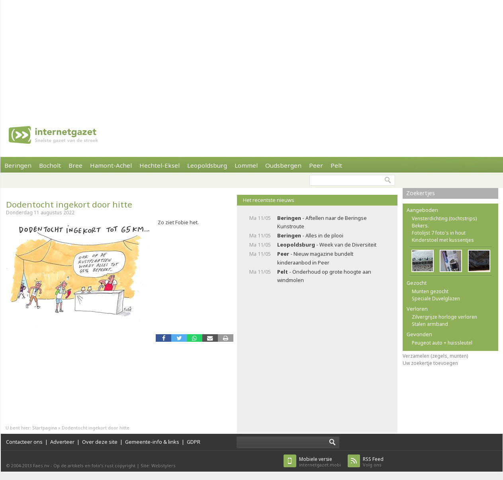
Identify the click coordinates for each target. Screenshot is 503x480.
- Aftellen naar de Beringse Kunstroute (322, 222)
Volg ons (373, 462)
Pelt (336, 165)
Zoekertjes (420, 193)
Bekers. (420, 225)
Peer (316, 165)
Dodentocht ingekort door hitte (69, 204)
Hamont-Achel (111, 165)
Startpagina (44, 428)
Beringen (17, 165)
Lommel (246, 165)
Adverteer (62, 441)
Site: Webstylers (158, 465)
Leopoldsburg (207, 165)
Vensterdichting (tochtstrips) (444, 218)
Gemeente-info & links (152, 441)
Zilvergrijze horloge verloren (444, 316)
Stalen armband (430, 324)
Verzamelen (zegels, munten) (435, 356)
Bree (75, 165)
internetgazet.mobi (320, 462)
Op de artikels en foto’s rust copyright (94, 465)
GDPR (193, 441)
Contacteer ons (24, 441)
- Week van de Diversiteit (326, 244)
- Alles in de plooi (310, 235)
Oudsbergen (283, 165)
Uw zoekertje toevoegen (430, 363)
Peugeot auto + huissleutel (442, 342)
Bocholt (50, 165)
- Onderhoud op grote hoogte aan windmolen (324, 276)
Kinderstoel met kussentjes (443, 240)
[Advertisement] (223, 56)
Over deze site (99, 441)
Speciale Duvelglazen (436, 298)
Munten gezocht (430, 291)
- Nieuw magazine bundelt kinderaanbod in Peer (315, 258)
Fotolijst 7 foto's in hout (439, 232)
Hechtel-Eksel (159, 165)
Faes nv (41, 465)
